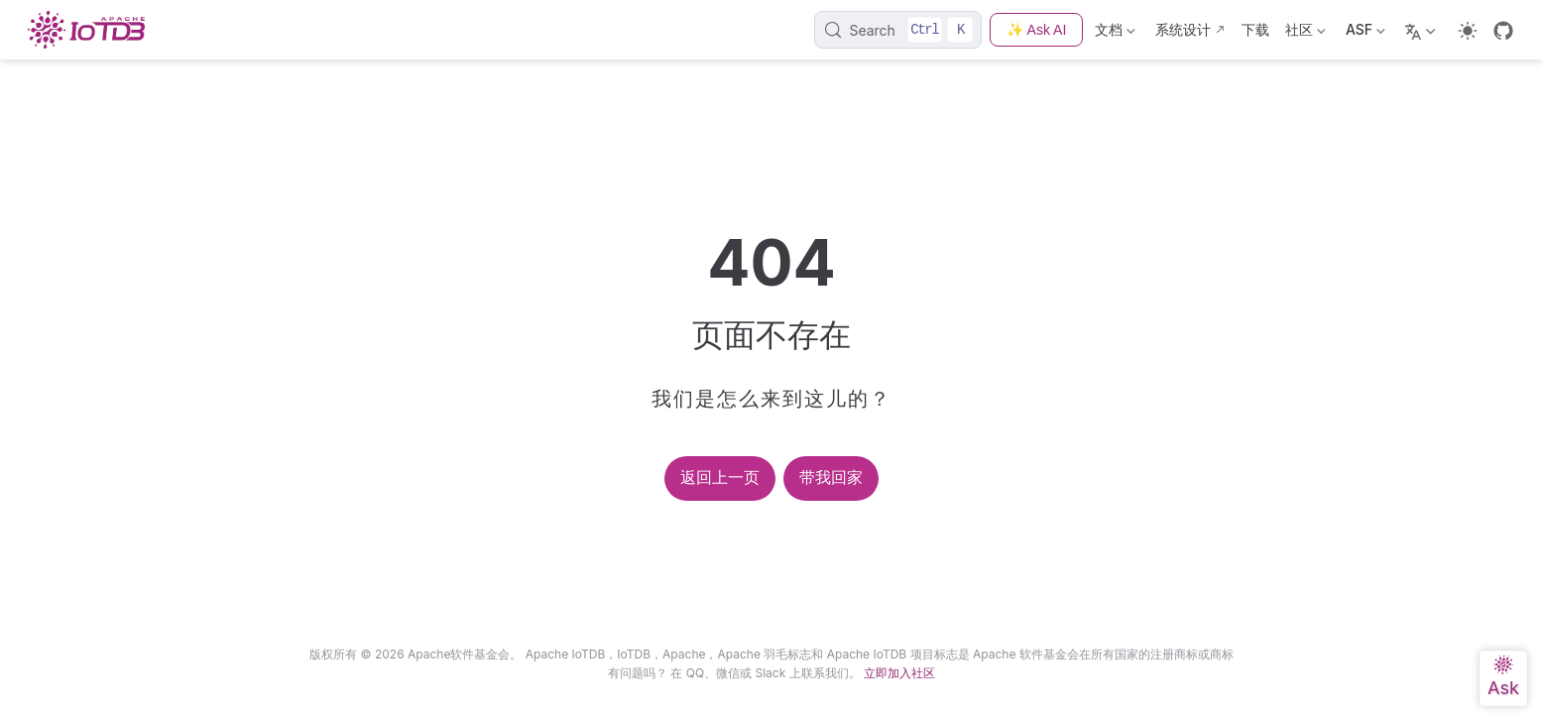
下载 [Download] (1255, 29)
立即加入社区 (899, 672)
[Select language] (1422, 30)
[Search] (898, 30)
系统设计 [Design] (1183, 29)
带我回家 (831, 477)
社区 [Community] (1305, 33)
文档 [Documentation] (1115, 33)
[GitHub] (1503, 31)
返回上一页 (720, 477)
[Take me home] (92, 30)
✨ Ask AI (1036, 30)
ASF (1365, 33)
